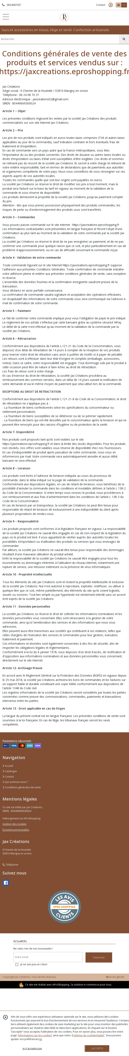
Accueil (7, 766)
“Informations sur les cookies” (34, 1035)
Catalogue (9, 771)
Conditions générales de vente (21, 787)
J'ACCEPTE (97, 1048)
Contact (100, 5)
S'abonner (99, 957)
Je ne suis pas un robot (33, 964)
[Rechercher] (124, 39)
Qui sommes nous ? (15, 782)
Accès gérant (115, 977)
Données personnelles (15, 830)
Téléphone (10, 864)
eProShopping (60, 984)
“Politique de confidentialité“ (88, 1035)
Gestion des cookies (14, 824)
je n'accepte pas (32, 1048)
